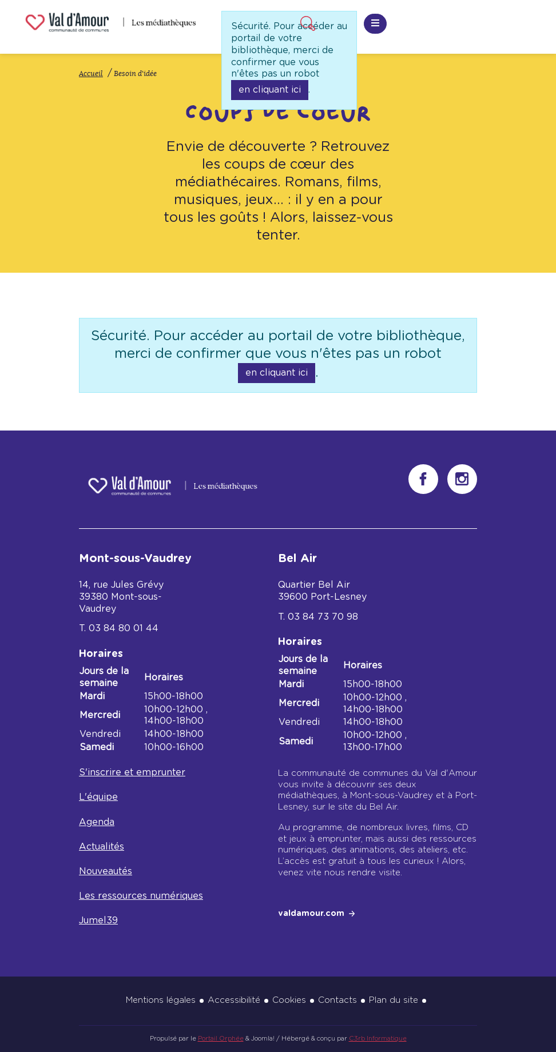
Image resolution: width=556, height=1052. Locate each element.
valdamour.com (311, 914)
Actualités (101, 846)
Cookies (289, 1000)
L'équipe (98, 797)
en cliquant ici (270, 89)
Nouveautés (105, 871)
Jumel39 (98, 920)
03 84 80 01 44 (123, 628)
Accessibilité (234, 1000)
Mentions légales (161, 1000)
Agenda (96, 822)
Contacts (337, 1000)
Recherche (306, 22)
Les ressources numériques (141, 895)
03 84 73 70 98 (323, 616)
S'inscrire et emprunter (132, 772)
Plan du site (393, 1000)
